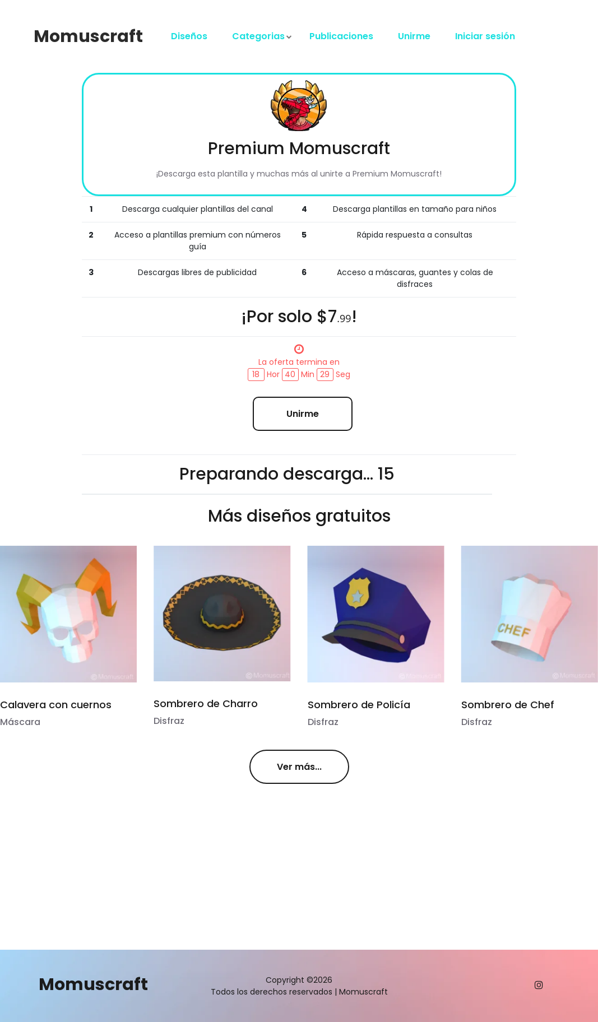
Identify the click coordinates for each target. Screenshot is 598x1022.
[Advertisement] (165, 873)
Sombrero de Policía (358, 705)
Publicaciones (341, 36)
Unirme (414, 36)
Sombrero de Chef (506, 705)
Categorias (258, 36)
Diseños (189, 36)
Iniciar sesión (485, 36)
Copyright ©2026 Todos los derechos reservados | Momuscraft (299, 985)
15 (386, 474)
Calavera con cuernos (56, 705)
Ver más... (299, 766)
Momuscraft (88, 36)
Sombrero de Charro (206, 703)
